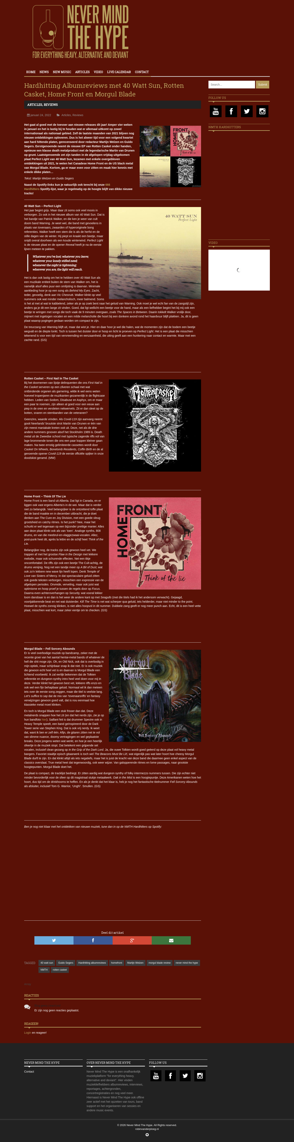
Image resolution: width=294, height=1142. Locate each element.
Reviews (51, 105)
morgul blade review (160, 962)
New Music (62, 72)
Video (98, 72)
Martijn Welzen (135, 962)
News (44, 72)
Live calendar (119, 72)
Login (28, 1032)
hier (44, 719)
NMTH (44, 969)
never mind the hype (187, 962)
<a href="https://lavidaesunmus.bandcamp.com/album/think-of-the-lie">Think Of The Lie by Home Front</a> (112, 624)
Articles (82, 72)
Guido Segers (65, 962)
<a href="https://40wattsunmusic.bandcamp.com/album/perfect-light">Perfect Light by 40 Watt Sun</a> (112, 354)
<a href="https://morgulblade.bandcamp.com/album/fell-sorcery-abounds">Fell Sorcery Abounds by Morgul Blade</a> (112, 802)
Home (30, 72)
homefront (116, 962)
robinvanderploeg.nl (147, 1129)
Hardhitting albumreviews (92, 962)
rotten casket (60, 969)
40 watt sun (47, 962)
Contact (142, 72)
